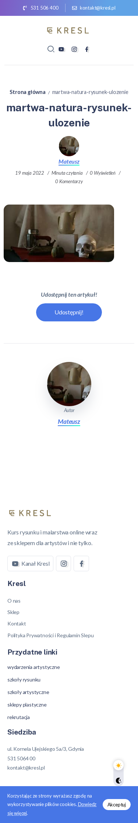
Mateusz (69, 161)
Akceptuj (116, 805)
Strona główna (27, 92)
